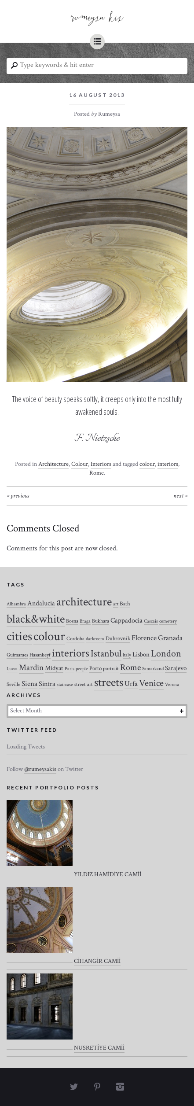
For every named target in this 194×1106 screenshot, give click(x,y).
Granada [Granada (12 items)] (170, 638)
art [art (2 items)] (115, 604)
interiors (167, 464)
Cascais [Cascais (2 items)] (151, 621)
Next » (180, 496)
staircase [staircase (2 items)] (65, 685)
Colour (79, 464)
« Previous (18, 496)
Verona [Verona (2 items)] (172, 685)
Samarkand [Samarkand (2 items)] (153, 669)
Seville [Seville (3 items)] (13, 684)
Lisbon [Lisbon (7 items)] (141, 654)
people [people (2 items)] (82, 669)
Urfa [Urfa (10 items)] (131, 684)
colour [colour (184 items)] (49, 636)
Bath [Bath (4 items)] (125, 604)
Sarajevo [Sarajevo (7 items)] (176, 668)
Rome (96, 473)
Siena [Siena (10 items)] (29, 684)
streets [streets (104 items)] (108, 682)
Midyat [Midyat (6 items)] (54, 668)
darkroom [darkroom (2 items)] (95, 639)
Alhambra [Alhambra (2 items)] (16, 604)
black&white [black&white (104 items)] (36, 619)
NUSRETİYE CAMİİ (99, 1048)
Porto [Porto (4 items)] (95, 668)
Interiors (101, 464)
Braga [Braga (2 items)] (85, 621)
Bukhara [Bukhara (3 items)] (100, 621)
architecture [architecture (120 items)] (84, 602)
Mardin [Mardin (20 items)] (31, 667)
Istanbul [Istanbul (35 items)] (106, 653)
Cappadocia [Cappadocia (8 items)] (126, 620)
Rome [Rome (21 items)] (130, 667)
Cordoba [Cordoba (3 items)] (75, 638)
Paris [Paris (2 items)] (69, 669)
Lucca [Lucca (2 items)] (12, 669)
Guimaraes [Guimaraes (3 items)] (17, 655)
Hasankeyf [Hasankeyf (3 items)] (40, 655)
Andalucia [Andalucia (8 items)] (41, 603)
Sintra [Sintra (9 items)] (47, 684)
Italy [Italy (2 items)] (127, 655)
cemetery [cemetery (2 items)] (168, 621)
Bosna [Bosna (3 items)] (72, 621)
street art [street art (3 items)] (83, 684)
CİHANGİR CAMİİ (97, 961)
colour (147, 464)
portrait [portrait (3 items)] (111, 668)
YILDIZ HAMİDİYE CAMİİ (107, 874)
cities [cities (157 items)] (19, 636)
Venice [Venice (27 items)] (151, 683)
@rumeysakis (40, 769)
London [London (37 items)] (166, 653)
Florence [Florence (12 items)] (144, 638)
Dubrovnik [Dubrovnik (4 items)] (118, 638)
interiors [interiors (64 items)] (70, 653)
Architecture (53, 464)
